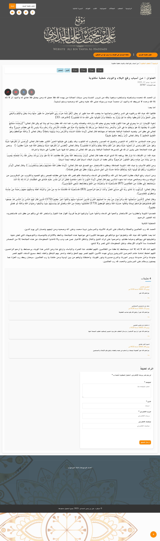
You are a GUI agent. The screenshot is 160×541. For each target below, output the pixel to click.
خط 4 (75, 70)
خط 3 (83, 70)
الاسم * (148, 401)
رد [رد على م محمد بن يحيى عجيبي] (148, 336)
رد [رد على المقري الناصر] (148, 297)
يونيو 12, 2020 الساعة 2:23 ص (139, 289)
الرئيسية (129, 8)
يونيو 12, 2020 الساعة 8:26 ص (139, 308)
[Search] (26, 6)
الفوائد (88, 8)
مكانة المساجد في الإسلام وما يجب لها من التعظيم (118, 55)
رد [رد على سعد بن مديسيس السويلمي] (148, 316)
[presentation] (127, 434)
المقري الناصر (144, 287)
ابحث (12, 6)
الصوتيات (103, 8)
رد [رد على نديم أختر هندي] (148, 355)
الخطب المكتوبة (145, 63)
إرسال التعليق (145, 442)
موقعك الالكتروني (145, 421)
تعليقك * (147, 382)
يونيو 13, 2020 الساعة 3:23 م (139, 328)
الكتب (95, 8)
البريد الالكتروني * (144, 411)
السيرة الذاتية (78, 8)
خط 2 (91, 70)
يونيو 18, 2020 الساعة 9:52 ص (139, 347)
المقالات (112, 8)
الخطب (120, 8)
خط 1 (100, 70)
